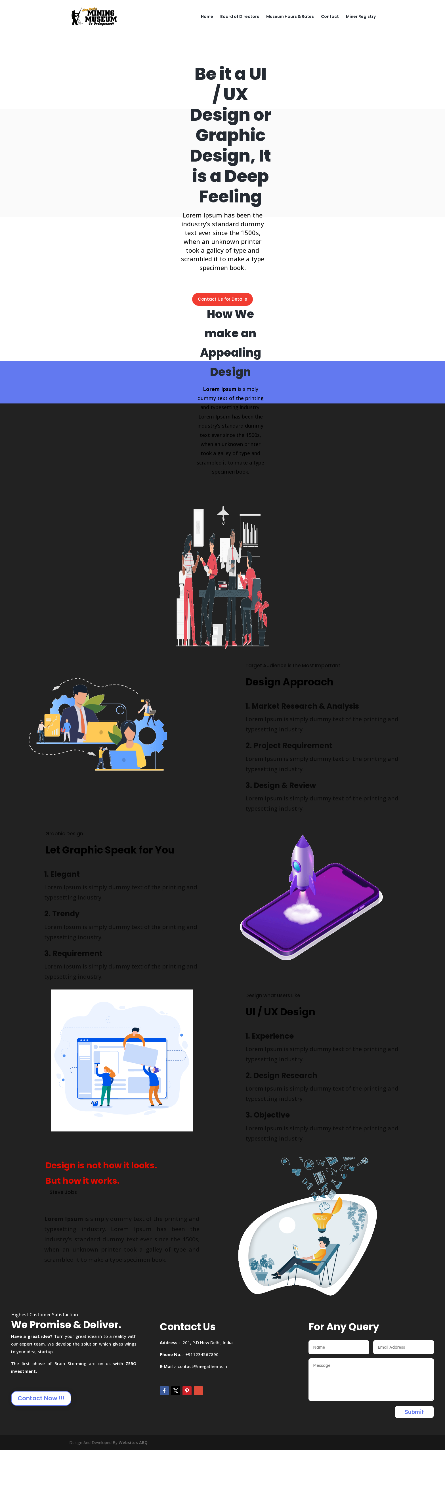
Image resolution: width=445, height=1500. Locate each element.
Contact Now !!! (41, 1398)
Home (207, 16)
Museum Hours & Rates (290, 16)
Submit (414, 1411)
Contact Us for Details (222, 299)
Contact (330, 16)
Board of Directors (239, 16)
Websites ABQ (133, 1442)
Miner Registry (361, 16)
